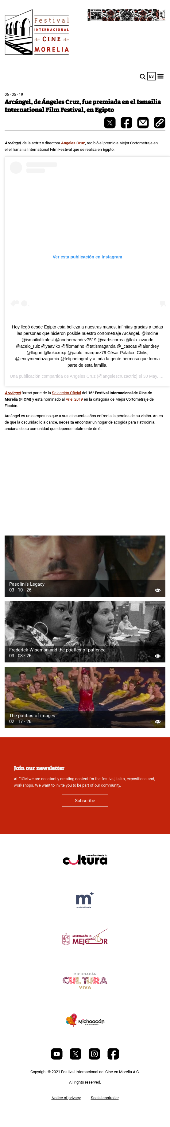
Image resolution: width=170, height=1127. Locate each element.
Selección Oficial (66, 393)
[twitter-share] (110, 127)
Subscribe (85, 800)
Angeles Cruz (82, 376)
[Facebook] (113, 1058)
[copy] (159, 123)
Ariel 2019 (74, 399)
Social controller (105, 1097)
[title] (85, 874)
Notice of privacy (66, 1097)
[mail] (143, 127)
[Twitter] (76, 1058)
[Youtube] (57, 1058)
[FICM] (37, 33)
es (151, 76)
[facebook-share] (127, 127)
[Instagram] (94, 1058)
